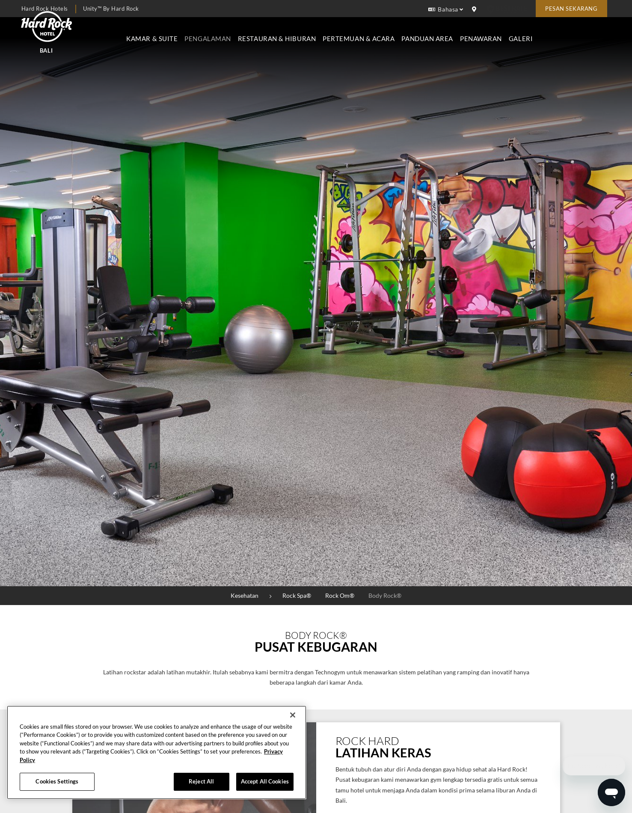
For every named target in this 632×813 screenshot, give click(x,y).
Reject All (201, 781)
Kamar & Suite (225, 33)
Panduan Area (500, 33)
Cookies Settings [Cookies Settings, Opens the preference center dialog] (57, 781)
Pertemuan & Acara (432, 33)
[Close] (292, 715)
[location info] (475, 9)
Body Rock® (384, 595)
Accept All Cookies (265, 781)
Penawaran (554, 33)
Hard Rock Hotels (44, 8)
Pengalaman (281, 33)
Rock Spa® (296, 595)
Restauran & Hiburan (350, 33)
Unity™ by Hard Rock (111, 8)
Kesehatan (244, 595)
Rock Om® (339, 595)
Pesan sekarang (571, 8)
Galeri (593, 33)
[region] (156, 752)
